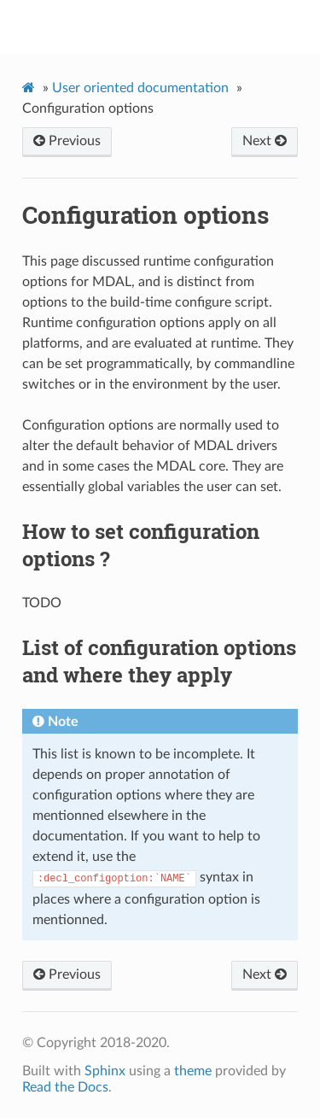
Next (264, 141)
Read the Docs (65, 1087)
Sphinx (104, 1071)
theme (193, 1071)
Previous (67, 141)
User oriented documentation (140, 88)
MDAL (171, 26)
